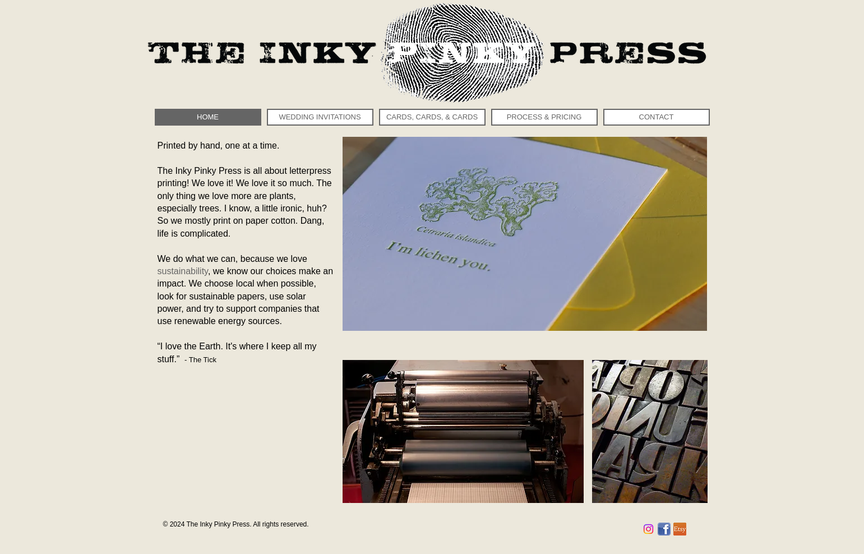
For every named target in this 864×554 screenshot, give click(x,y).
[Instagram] (648, 529)
